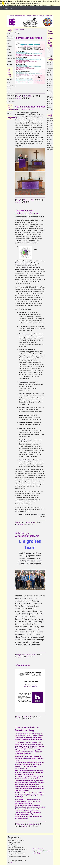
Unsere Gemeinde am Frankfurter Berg (27, 729)
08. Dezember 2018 (32, 824)
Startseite (10, 34)
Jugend (9, 113)
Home (35, 849)
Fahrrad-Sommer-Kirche (28, 37)
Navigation (7, 8)
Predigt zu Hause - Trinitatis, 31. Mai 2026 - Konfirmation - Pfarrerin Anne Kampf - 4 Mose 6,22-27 (51, 75)
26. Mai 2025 (27, 717)
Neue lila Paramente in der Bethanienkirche (30, 108)
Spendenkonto (11, 86)
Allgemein (18, 98)
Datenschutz (11, 98)
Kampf (18, 96)
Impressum (10, 101)
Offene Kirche (22, 665)
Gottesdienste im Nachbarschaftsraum (27, 212)
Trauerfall (10, 80)
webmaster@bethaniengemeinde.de (18, 856)
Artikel (22, 29)
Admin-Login (37, 853)
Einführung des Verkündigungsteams (27, 534)
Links (8, 83)
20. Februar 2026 (28, 200)
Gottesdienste (11, 37)
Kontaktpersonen (12, 95)
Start (16, 29)
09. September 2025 (29, 655)
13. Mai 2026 (27, 96)
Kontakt (40, 849)
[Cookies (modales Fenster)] (3, 3)
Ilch (11, 863)
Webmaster (20, 824)
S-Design (19, 861)
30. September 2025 (29, 522)
